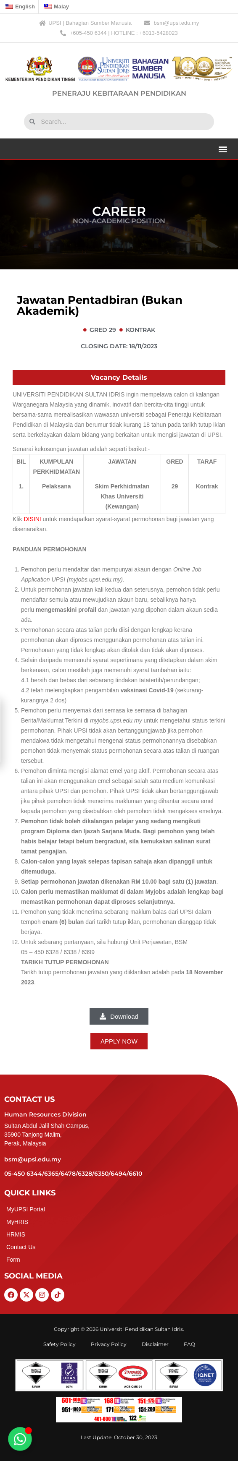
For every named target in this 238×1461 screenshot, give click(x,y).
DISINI (32, 519)
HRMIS (15, 1234)
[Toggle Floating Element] (20, 1439)
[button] (223, 149)
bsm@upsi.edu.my (32, 1159)
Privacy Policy (109, 1344)
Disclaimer (155, 1344)
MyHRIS (17, 1221)
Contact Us (20, 1247)
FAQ (189, 1344)
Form (13, 1259)
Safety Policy (59, 1344)
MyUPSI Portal (25, 1209)
